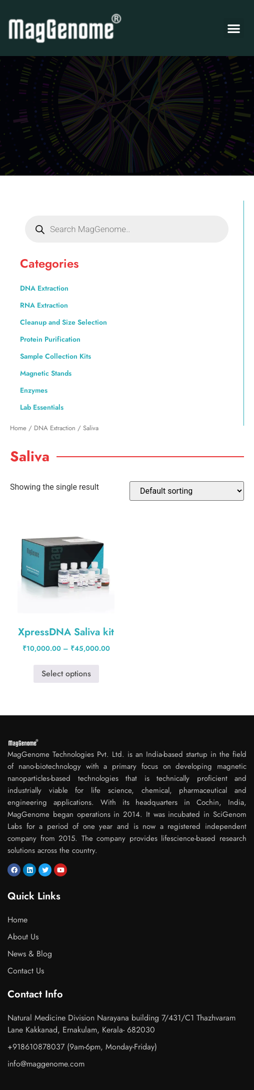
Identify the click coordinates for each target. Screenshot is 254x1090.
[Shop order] (187, 491)
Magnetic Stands (46, 373)
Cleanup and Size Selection (63, 322)
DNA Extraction (44, 288)
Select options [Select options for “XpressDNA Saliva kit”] (66, 673)
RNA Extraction (44, 305)
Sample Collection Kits (55, 356)
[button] (234, 28)
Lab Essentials (42, 407)
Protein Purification (50, 339)
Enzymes (34, 390)
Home (18, 428)
